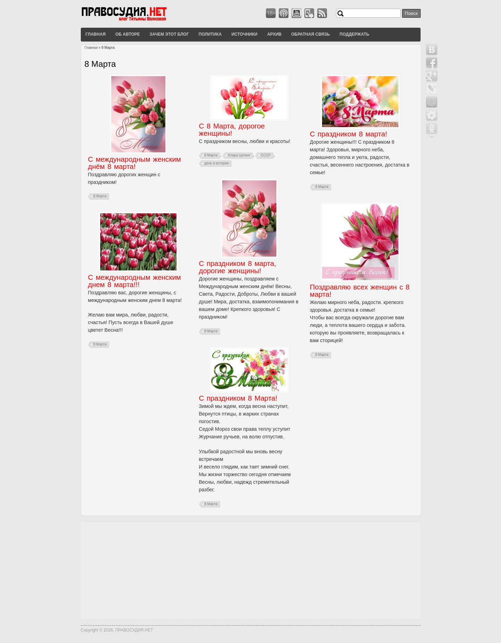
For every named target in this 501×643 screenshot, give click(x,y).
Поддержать (354, 34)
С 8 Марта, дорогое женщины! (232, 129)
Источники (244, 34)
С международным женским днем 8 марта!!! (134, 281)
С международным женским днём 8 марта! (134, 162)
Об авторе (127, 34)
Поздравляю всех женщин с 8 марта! (360, 290)
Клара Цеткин (239, 155)
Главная (96, 34)
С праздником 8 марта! (348, 134)
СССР (265, 155)
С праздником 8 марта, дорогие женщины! (237, 267)
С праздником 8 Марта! (238, 398)
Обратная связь (310, 34)
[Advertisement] (251, 570)
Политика (210, 34)
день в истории (217, 163)
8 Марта (100, 196)
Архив (274, 34)
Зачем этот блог (169, 34)
